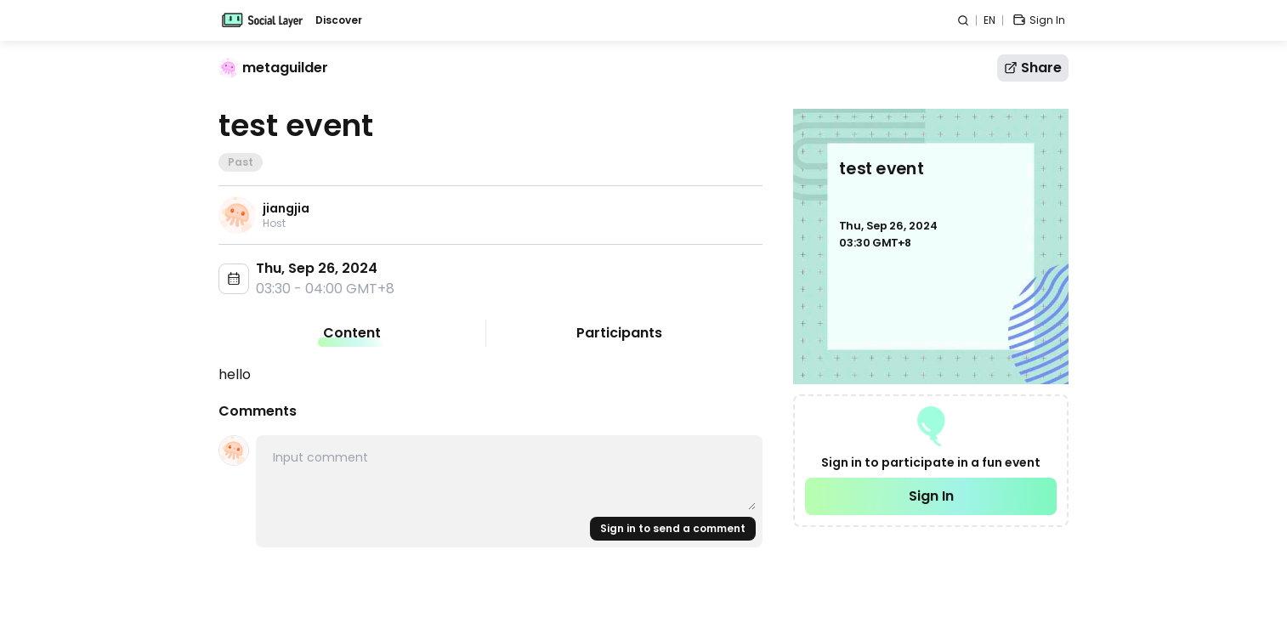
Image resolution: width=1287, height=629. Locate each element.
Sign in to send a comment (673, 528)
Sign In (931, 496)
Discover (338, 20)
